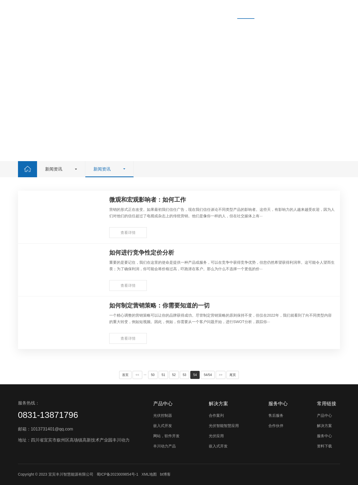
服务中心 (185, 9)
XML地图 (149, 474)
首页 (100, 9)
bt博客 (165, 474)
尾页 (232, 375)
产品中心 (125, 9)
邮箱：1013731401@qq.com (45, 429)
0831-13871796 (48, 415)
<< (137, 375)
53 (184, 375)
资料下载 (215, 9)
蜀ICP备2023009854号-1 (117, 474)
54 (195, 375)
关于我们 (275, 9)
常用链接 (326, 403)
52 (174, 375)
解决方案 (155, 9)
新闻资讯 (245, 9)
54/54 (208, 375)
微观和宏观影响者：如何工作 (147, 199)
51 (163, 375)
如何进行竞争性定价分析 (141, 252)
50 (153, 375)
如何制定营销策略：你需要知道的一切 (159, 305)
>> (220, 375)
